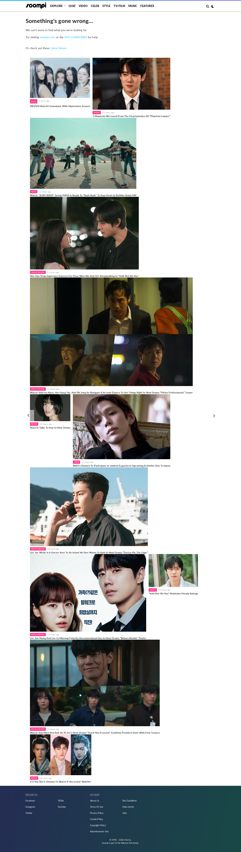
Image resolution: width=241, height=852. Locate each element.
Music (132, 6)
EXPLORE (56, 6)
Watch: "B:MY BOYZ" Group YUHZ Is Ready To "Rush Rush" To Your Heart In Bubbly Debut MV (83, 195)
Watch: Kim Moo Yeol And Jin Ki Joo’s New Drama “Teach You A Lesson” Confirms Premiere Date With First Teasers (95, 732)
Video (83, 6)
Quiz (72, 6)
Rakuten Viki (126, 843)
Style (106, 6)
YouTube (62, 806)
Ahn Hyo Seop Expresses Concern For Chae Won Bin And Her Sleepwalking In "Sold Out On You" (84, 275)
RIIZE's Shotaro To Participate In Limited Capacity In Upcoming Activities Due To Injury (121, 465)
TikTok (61, 800)
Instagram (30, 806)
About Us (94, 800)
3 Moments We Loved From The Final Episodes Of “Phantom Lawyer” (131, 116)
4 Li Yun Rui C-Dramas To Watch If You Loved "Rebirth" (60, 781)
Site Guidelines (129, 800)
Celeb (95, 6)
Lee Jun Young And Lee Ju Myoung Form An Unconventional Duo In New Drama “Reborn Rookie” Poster (88, 638)
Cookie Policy (96, 819)
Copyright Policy (98, 825)
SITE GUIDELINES (75, 37)
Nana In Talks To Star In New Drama (50, 427)
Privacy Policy (96, 813)
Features (147, 6)
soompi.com (47, 37)
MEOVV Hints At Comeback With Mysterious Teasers (60, 106)
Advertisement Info (99, 831)
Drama (97, 112)
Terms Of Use (96, 806)
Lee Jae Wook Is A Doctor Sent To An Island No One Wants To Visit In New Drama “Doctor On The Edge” (89, 552)
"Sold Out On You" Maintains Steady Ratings (173, 593)
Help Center (128, 806)
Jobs (124, 813)
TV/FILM (119, 6)
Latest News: (59, 48)
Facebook (30, 800)
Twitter (29, 813)
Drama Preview (38, 272)
